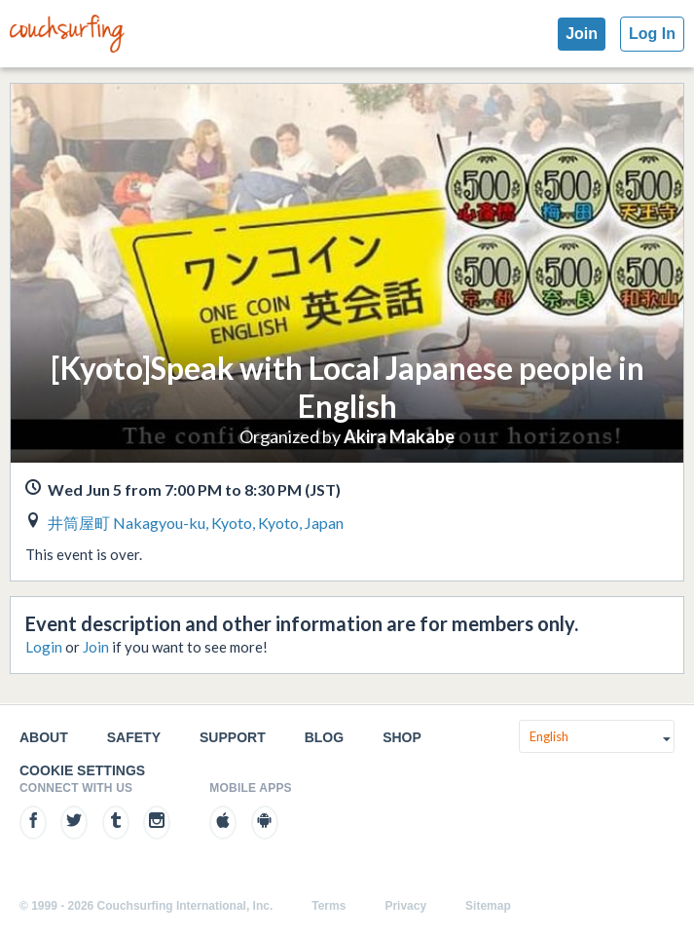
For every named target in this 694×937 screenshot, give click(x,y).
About (43, 737)
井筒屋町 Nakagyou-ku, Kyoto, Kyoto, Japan (196, 522)
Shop (402, 737)
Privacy (405, 906)
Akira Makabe (399, 436)
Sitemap (488, 906)
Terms (328, 906)
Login (43, 647)
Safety (134, 737)
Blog (324, 737)
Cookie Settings (82, 770)
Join (582, 33)
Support (233, 737)
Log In (652, 33)
